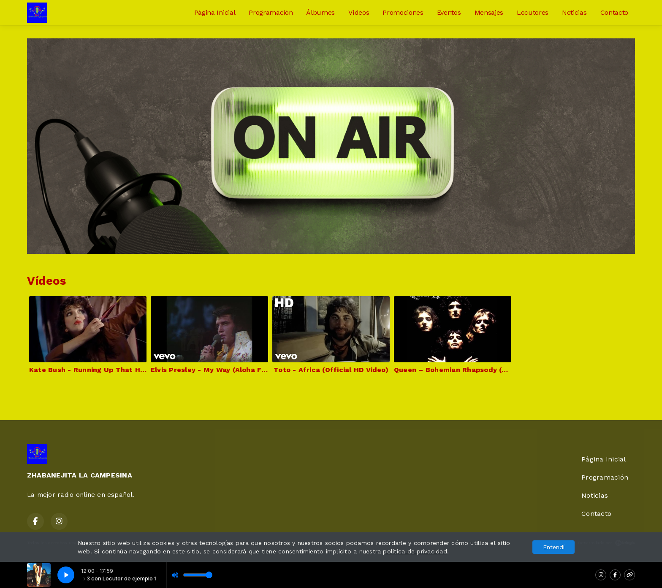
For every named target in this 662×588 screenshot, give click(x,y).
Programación (271, 12)
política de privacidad (415, 551)
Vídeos (358, 12)
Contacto (614, 12)
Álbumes (320, 12)
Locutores (532, 12)
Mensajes (489, 12)
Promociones (403, 12)
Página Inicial (215, 12)
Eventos (449, 12)
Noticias (574, 12)
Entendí (553, 547)
